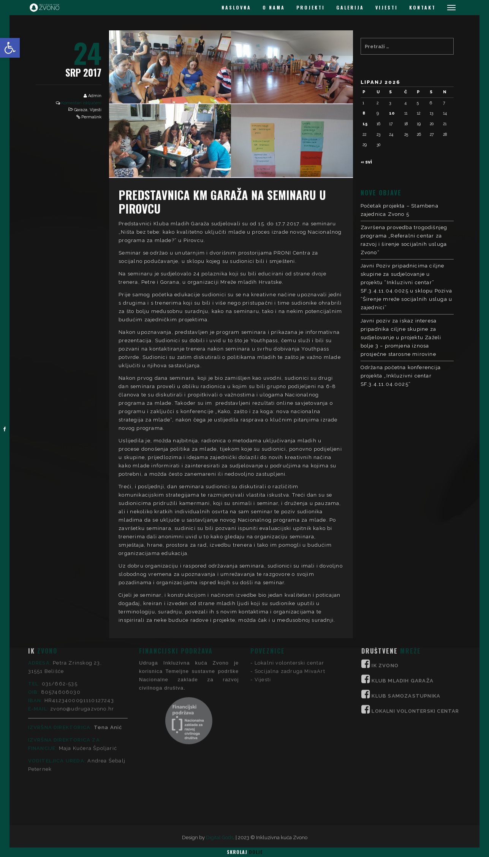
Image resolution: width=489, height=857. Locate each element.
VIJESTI (386, 7)
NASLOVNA (236, 7)
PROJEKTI (310, 7)
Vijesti (95, 109)
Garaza (80, 109)
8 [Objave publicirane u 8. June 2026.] (363, 113)
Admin (94, 95)
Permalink (91, 117)
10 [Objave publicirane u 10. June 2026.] (391, 113)
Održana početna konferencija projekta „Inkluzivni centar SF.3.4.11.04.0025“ (401, 376)
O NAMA (274, 7)
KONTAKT (422, 7)
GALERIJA (350, 7)
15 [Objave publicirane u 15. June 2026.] (364, 123)
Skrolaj (245, 852)
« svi (366, 162)
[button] (10, 48)
